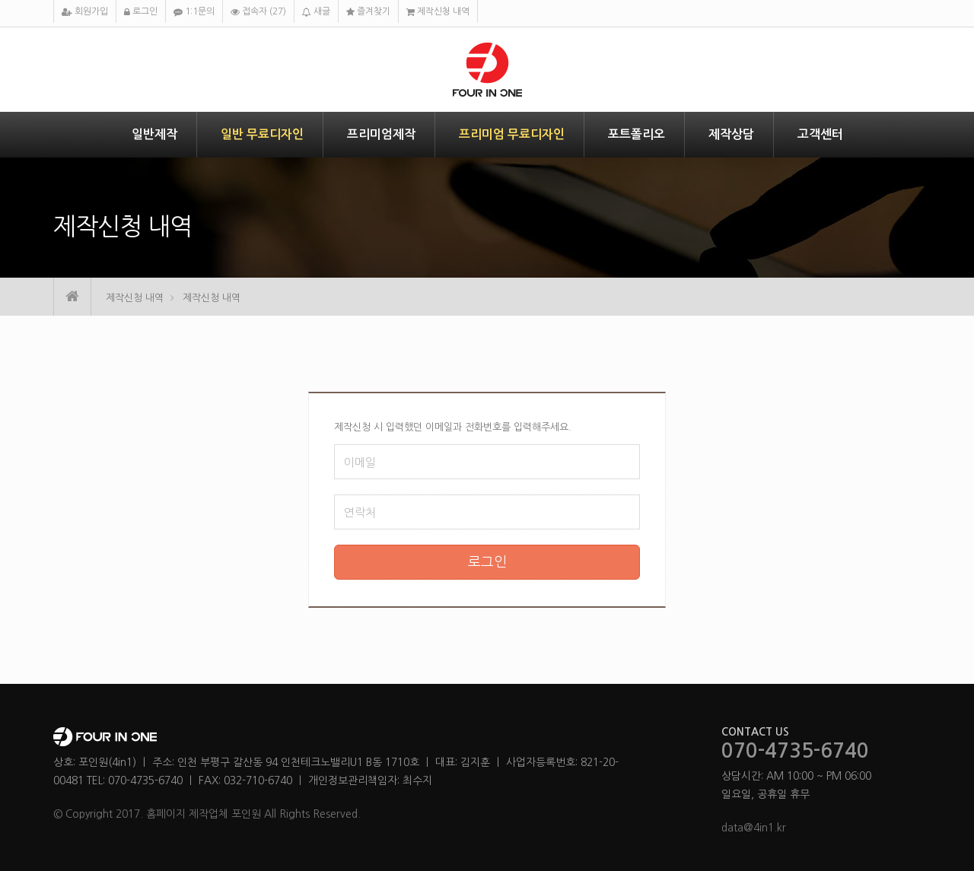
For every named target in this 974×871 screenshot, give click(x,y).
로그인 (141, 12)
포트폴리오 (636, 134)
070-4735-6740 (795, 751)
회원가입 (85, 12)
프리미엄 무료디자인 (512, 134)
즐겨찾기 (368, 12)
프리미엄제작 (381, 134)
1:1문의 (194, 12)
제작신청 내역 (437, 12)
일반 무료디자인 (262, 134)
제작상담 (731, 134)
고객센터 (820, 134)
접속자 (258, 12)
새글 (316, 12)
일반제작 (154, 134)
